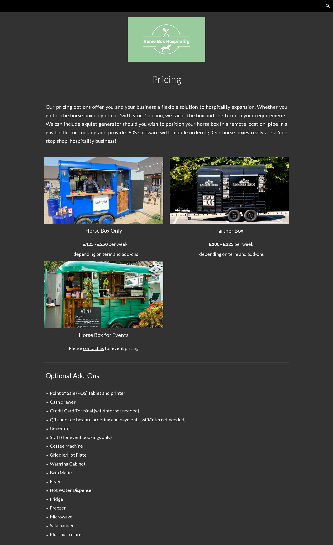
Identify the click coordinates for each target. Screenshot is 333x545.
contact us (93, 348)
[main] (166, 79)
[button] (328, 6)
